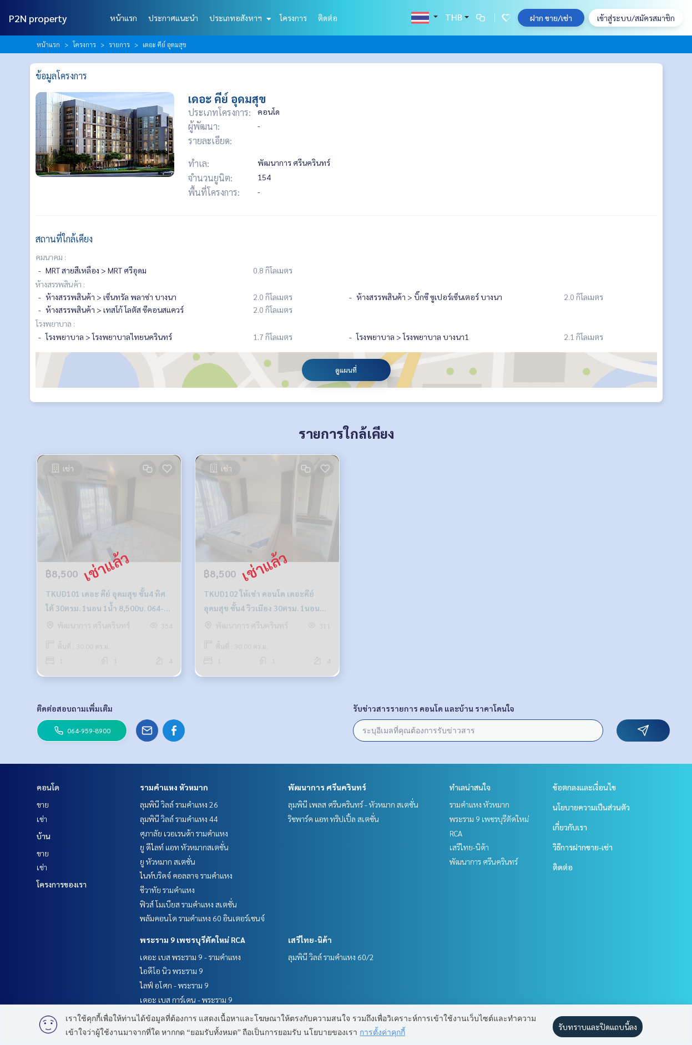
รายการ (119, 44)
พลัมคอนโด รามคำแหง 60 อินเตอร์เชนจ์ (202, 918)
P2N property (38, 18)
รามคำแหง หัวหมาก (174, 787)
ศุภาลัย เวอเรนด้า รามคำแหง (184, 833)
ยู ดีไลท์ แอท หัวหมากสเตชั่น (184, 847)
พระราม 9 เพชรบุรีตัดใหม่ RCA (192, 940)
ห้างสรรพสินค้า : (60, 284)
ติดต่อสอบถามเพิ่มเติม (75, 708)
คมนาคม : (51, 257)
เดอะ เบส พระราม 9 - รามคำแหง (190, 957)
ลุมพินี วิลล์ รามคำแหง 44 (179, 819)
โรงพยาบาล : (55, 323)
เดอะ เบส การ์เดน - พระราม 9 (186, 1000)
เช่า (42, 819)
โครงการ (293, 18)
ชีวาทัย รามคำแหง (167, 890)
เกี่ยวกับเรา (570, 827)
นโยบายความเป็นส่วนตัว (591, 807)
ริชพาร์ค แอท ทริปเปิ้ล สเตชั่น (333, 819)
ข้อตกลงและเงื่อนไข (584, 787)
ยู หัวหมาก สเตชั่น (167, 861)
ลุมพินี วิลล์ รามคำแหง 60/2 (331, 957)
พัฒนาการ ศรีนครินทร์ (327, 787)
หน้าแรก (123, 18)
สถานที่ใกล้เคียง (64, 239)
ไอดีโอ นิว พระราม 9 (171, 971)
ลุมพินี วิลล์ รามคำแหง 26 (179, 804)
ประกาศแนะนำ (173, 18)
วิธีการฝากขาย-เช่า (583, 847)
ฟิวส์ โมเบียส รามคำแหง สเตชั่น (188, 904)
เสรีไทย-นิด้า (310, 940)
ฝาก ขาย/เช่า (551, 18)
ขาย (43, 804)
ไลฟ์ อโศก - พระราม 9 (174, 985)
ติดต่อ (327, 18)
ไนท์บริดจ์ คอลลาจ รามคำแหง (186, 875)
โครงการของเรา (62, 884)
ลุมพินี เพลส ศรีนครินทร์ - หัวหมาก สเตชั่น (353, 804)
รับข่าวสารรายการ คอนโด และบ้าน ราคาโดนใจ (433, 708)
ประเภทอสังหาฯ (239, 18)
